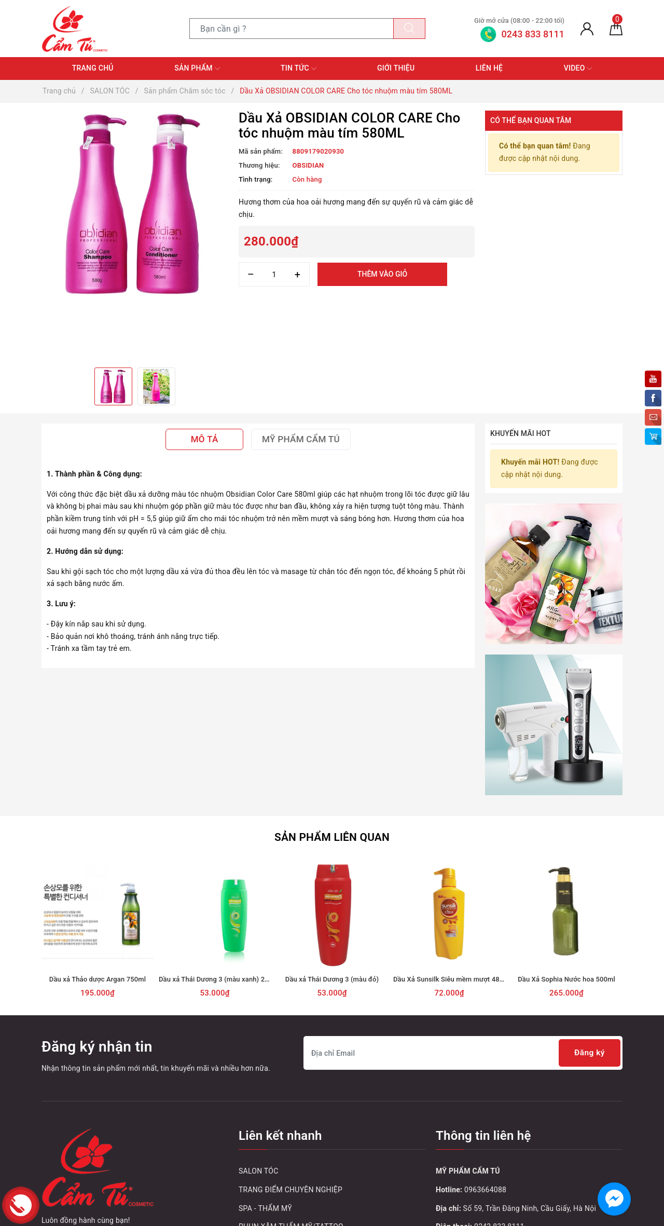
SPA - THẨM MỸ (265, 1207)
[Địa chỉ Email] (462, 1052)
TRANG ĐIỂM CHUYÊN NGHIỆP (290, 1188)
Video (578, 68)
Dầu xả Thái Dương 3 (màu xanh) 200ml (219, 978)
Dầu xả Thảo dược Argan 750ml (97, 978)
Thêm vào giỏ (382, 274)
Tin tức (298, 68)
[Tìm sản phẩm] (291, 28)
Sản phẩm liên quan (332, 836)
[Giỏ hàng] (616, 28)
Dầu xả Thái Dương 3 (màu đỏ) (332, 978)
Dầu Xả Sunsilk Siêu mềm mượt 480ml (452, 978)
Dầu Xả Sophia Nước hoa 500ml (566, 978)
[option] (135, 204)
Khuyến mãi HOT (520, 433)
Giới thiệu (395, 68)
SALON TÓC (259, 1170)
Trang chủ (93, 68)
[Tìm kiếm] (409, 28)
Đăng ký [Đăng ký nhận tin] (588, 1052)
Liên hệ (489, 68)
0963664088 (485, 1188)
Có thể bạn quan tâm (530, 120)
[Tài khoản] (586, 28)
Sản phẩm (196, 68)
